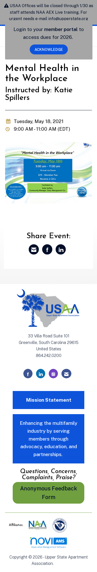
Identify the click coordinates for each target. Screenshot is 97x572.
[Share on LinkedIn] (61, 249)
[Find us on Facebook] (28, 373)
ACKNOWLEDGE (49, 49)
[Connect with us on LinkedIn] (40, 373)
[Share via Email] (34, 249)
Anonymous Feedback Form (48, 493)
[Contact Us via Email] (66, 373)
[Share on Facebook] (47, 249)
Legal (60, 563)
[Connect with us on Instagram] (53, 373)
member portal (61, 29)
